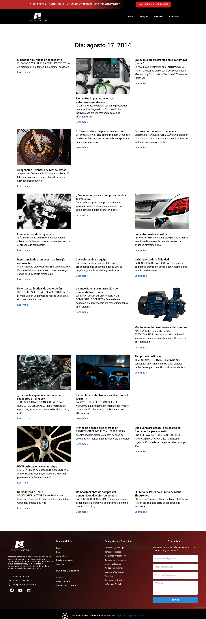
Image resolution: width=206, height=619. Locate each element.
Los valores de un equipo (91, 259)
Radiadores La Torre (30, 492)
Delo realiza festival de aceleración (39, 288)
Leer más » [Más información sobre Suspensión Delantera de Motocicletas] (23, 186)
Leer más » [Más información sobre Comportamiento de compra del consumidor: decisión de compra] (82, 511)
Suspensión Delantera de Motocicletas (41, 170)
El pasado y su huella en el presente (39, 59)
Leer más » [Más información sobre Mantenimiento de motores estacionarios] (141, 347)
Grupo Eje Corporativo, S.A (130, 615)
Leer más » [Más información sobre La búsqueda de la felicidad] (141, 275)
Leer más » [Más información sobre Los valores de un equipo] (82, 275)
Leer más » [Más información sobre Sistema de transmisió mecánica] (141, 147)
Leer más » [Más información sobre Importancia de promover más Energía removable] (23, 279)
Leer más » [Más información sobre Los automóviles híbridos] (141, 250)
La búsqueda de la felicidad (152, 259)
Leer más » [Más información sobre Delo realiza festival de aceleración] (23, 304)
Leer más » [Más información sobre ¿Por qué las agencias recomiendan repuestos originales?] (23, 418)
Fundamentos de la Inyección (35, 234)
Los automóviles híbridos (151, 234)
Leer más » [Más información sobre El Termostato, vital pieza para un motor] (82, 147)
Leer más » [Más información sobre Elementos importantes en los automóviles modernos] (82, 122)
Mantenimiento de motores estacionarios (161, 327)
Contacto (174, 16)
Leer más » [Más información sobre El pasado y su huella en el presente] (23, 72)
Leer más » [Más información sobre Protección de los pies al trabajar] (82, 444)
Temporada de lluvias (148, 356)
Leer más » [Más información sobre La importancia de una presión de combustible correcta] (82, 312)
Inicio (131, 16)
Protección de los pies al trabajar (97, 427)
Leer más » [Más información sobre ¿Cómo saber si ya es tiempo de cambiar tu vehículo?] (82, 215)
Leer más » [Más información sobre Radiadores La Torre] (23, 508)
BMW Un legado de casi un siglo (37, 466)
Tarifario (158, 16)
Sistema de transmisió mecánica (155, 131)
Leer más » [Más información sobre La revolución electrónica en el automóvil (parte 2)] (141, 83)
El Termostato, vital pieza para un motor (101, 131)
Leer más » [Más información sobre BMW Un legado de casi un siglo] (23, 482)
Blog (144, 16)
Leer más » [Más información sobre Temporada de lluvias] (141, 372)
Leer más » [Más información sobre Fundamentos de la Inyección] (23, 250)
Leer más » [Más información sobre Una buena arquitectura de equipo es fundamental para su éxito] (141, 451)
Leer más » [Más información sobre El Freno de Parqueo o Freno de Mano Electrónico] (141, 511)
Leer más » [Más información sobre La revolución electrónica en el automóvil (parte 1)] (82, 418)
